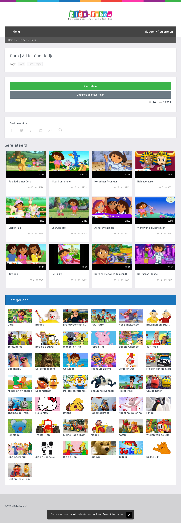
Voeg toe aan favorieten (90, 94)
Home (11, 40)
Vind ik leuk (90, 86)
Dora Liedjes (35, 64)
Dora (33, 40)
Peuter (23, 40)
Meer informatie (113, 514)
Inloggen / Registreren (158, 31)
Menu (16, 31)
